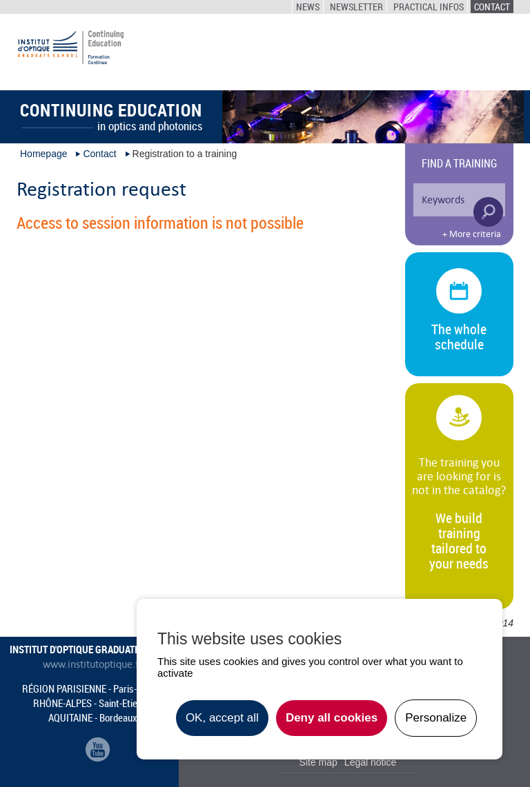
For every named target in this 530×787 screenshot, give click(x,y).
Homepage (44, 153)
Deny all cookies (331, 717)
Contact (492, 6)
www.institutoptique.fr (93, 664)
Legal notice (370, 762)
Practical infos (428, 6)
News (308, 6)
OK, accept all (222, 717)
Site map (318, 762)
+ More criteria (471, 234)
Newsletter (356, 6)
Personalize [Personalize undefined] (436, 717)
